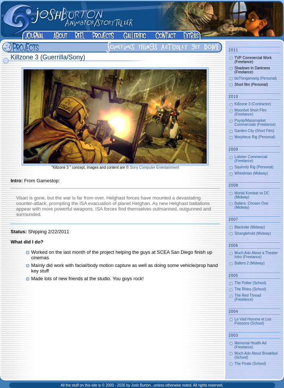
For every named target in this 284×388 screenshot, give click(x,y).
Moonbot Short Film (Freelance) (250, 112)
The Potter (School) (250, 283)
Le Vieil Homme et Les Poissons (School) (253, 321)
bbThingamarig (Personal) (256, 78)
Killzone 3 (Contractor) (253, 104)
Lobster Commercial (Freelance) (251, 159)
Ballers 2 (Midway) (250, 263)
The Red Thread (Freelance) (248, 297)
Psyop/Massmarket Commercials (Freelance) (255, 122)
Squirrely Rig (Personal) (254, 167)
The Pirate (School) (250, 364)
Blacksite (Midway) (250, 227)
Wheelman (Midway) (251, 173)
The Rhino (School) (250, 289)
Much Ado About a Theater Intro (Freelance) (256, 255)
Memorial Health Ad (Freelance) (250, 345)
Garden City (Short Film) (254, 131)
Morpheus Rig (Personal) (255, 137)
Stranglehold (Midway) (253, 233)
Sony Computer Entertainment (154, 167)
